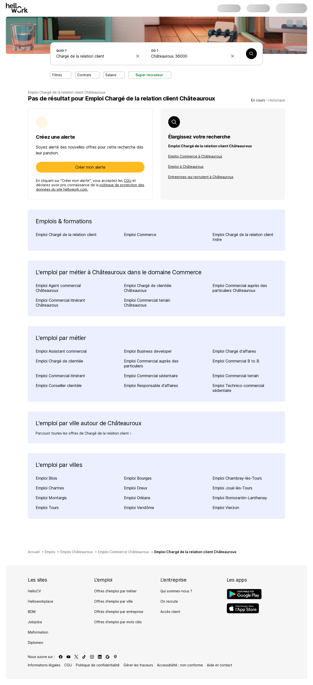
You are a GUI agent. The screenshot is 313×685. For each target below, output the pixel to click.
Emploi (50, 552)
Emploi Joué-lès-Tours (232, 488)
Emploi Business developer (148, 351)
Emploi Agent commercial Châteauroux (58, 288)
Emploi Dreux (135, 488)
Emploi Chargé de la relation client (66, 234)
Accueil (34, 552)
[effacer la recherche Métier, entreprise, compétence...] (137, 56)
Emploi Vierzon (225, 507)
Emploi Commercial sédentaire (151, 375)
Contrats (87, 75)
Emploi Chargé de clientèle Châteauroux (147, 288)
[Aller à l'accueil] (17, 8)
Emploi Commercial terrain (235, 375)
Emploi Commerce (140, 234)
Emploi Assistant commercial (61, 351)
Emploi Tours (47, 507)
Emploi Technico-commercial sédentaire (238, 388)
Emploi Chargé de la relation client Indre (242, 237)
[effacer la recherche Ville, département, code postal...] (232, 56)
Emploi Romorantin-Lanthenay (239, 497)
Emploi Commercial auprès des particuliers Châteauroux (239, 288)
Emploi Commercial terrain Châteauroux (147, 303)
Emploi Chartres (50, 488)
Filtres (60, 75)
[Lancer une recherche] (251, 53)
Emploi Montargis (51, 497)
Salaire (113, 75)
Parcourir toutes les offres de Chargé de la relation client (84, 433)
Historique (276, 100)
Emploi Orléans (137, 497)
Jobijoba (35, 622)
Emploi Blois (46, 478)
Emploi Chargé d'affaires (234, 351)
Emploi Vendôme (139, 507)
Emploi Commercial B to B (235, 361)
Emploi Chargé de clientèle (59, 361)
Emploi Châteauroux (76, 552)
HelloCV (34, 591)
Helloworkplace (40, 601)
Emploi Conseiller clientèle (59, 385)
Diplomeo (35, 642)
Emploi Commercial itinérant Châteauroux (60, 303)
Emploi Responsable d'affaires (151, 385)
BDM (31, 612)
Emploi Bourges (138, 478)
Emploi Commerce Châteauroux (123, 552)
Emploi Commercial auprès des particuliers (151, 363)
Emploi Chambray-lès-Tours (237, 478)
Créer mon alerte (90, 167)
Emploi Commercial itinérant (60, 375)
